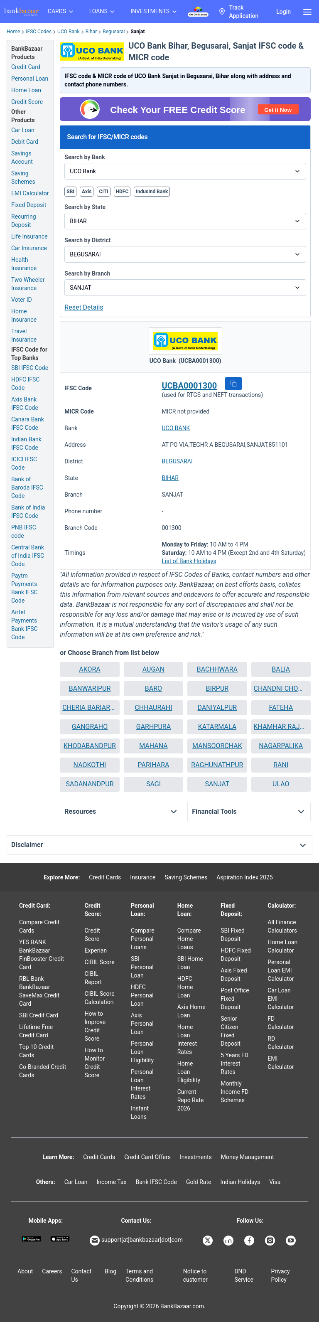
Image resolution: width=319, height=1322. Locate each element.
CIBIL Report (93, 977)
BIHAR (170, 478)
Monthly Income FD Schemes (234, 1091)
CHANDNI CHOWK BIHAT (281, 688)
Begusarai (114, 31)
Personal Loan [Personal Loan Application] (29, 78)
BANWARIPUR (90, 688)
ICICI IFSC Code (24, 463)
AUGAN (153, 669)
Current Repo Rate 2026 (190, 1100)
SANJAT (217, 784)
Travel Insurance (24, 335)
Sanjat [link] (137, 31)
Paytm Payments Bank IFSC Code (24, 588)
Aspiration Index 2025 (244, 877)
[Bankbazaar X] (208, 1241)
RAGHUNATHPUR (217, 765)
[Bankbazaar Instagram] (271, 1241)
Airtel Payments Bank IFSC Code (24, 624)
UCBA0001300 (189, 386)
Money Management (247, 1157)
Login (283, 11)
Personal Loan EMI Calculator (280, 970)
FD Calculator (280, 1022)
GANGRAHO (90, 727)
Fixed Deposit (28, 205)
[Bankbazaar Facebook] (250, 1241)
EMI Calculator (30, 193)
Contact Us (81, 1275)
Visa (274, 1182)
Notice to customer (195, 1275)
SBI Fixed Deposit (233, 934)
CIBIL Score (100, 962)
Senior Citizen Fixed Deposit (230, 1031)
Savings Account (22, 157)
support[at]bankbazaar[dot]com (136, 1241)
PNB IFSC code (23, 531)
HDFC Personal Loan (142, 995)
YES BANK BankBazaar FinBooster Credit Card (41, 954)
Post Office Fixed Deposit (235, 998)
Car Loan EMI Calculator (280, 998)
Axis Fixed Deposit (234, 974)
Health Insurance (24, 263)
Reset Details (83, 307)
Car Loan (22, 130)
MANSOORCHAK (217, 746)
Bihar (91, 31)
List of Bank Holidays (189, 561)
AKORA (90, 669)
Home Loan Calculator (282, 946)
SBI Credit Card (38, 1015)
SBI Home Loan (190, 962)
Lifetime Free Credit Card (36, 1031)
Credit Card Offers (147, 1157)
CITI (103, 191)
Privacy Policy (280, 1275)
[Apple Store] (60, 1239)
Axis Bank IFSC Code (24, 403)
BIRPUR (217, 688)
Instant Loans (140, 1112)
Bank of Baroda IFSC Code (27, 487)
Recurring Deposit (23, 220)
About (25, 1271)
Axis (87, 191)
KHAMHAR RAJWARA (281, 727)
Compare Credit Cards (39, 926)
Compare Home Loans (189, 938)
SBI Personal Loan (142, 967)
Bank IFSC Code (156, 1182)
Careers (52, 1271)
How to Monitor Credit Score (95, 1062)
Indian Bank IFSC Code (26, 443)
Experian (96, 950)
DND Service (243, 1275)
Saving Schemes (23, 177)
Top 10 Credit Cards (36, 1051)
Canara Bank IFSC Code (27, 423)
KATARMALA (217, 727)
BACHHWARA (217, 669)
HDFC (122, 191)
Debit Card (24, 141)
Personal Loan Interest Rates (142, 1084)
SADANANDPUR (90, 784)
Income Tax (112, 1182)
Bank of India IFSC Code (28, 511)
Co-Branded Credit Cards (42, 1071)
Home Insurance (24, 315)
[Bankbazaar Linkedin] (229, 1241)
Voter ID (21, 299)
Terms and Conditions (139, 1275)
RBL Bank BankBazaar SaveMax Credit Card (39, 991)
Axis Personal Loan (142, 1023)
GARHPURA (153, 727)
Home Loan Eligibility (188, 1071)
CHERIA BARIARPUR (89, 707)
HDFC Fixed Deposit (236, 954)
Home (13, 31)
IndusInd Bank (152, 191)
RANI (280, 765)
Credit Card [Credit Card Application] (25, 67)
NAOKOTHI (90, 765)
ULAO (281, 784)
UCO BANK (176, 428)
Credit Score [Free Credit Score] (27, 101)
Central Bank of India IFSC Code (27, 555)
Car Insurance (29, 248)
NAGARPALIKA (281, 746)
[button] (233, 383)
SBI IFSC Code (29, 367)
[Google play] (31, 1239)
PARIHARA (153, 765)
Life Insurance (29, 236)
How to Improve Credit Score (95, 1026)
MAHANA (153, 746)
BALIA (281, 669)
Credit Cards (105, 877)
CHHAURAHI (153, 707)
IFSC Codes (39, 31)
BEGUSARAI (177, 461)
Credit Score (92, 934)
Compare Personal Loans (143, 938)
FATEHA (281, 707)
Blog (110, 1271)
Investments (196, 1157)
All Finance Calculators (282, 926)
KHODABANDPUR (90, 746)
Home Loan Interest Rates (187, 1039)
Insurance (142, 877)
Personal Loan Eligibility (142, 1052)
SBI (70, 191)
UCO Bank (68, 31)
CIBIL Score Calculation (100, 997)
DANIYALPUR (217, 707)
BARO (153, 688)
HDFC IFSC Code (25, 383)
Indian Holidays (240, 1182)
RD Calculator (280, 1042)
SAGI (153, 784)
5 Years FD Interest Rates (234, 1063)
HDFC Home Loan (185, 987)
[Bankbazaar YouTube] (291, 1241)
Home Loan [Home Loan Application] (26, 90)
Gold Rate (198, 1182)
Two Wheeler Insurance (28, 283)
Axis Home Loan (191, 1011)
